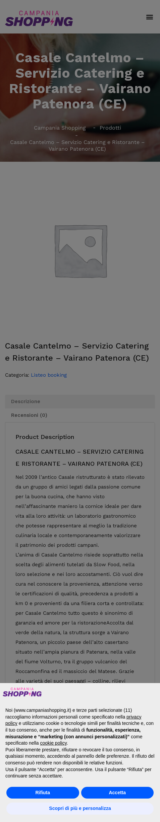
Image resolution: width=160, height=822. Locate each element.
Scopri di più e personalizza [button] (80, 808)
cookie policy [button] (53, 743)
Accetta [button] (117, 792)
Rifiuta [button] (42, 792)
